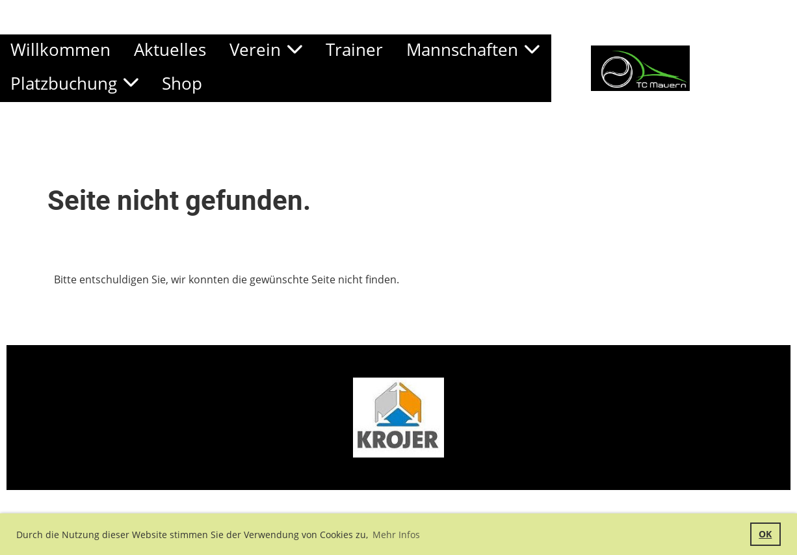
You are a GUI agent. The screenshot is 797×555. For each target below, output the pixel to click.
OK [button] (765, 534)
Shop (182, 83)
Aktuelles (170, 49)
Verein (265, 49)
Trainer (354, 49)
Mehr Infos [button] (396, 534)
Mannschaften (473, 49)
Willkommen (60, 49)
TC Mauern (743, 67)
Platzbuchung (74, 83)
